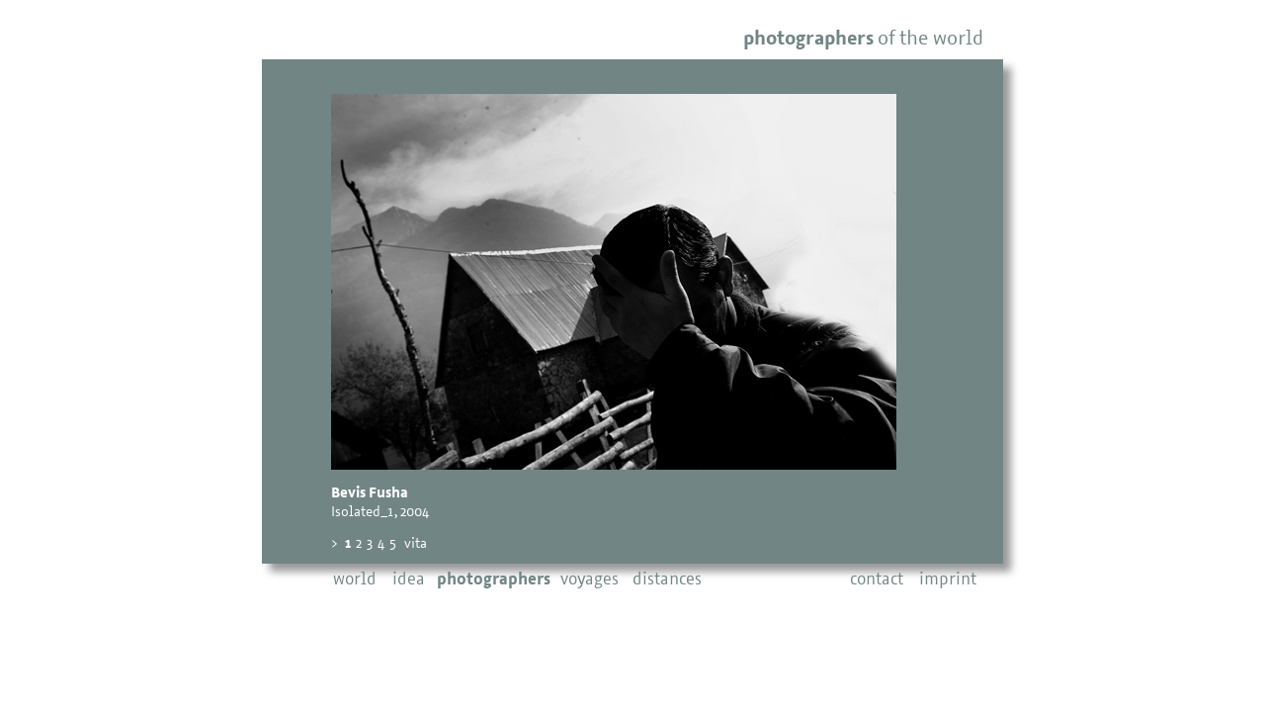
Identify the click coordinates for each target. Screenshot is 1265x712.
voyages (589, 580)
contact (876, 580)
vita (415, 544)
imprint (947, 580)
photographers (493, 580)
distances (667, 580)
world (355, 580)
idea (408, 580)
